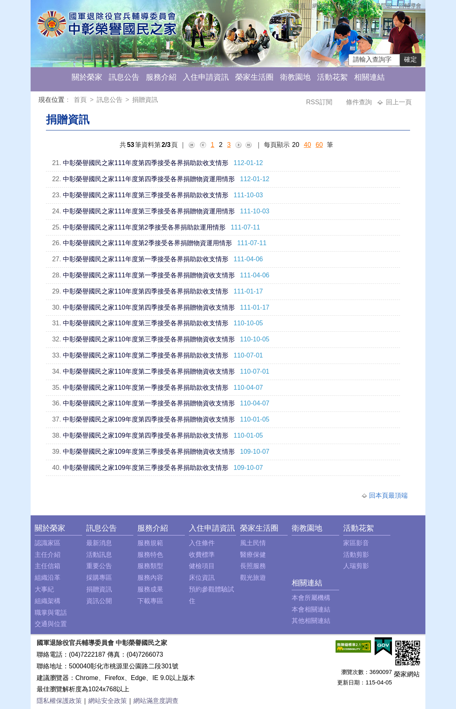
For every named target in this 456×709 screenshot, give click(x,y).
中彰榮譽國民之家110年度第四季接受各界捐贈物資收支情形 (149, 307)
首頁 (81, 99)
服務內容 (150, 577)
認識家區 (47, 543)
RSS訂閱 (320, 102)
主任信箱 (352, 5)
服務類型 (150, 565)
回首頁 (297, 5)
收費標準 (202, 554)
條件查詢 (359, 102)
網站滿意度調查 (155, 700)
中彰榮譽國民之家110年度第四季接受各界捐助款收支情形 (145, 291)
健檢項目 (202, 565)
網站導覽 (323, 5)
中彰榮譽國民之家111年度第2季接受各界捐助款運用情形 (144, 227)
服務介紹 (161, 77)
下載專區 (150, 600)
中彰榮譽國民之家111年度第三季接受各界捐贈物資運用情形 (149, 211)
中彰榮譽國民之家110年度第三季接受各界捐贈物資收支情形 (149, 339)
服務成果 (150, 589)
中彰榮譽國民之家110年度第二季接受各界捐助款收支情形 (145, 355)
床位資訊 (202, 577)
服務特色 (150, 554)
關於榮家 (87, 77)
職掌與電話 (51, 612)
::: (40, 101)
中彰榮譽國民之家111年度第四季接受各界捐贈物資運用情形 (149, 179)
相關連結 (369, 77)
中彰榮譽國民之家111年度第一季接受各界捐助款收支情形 (145, 259)
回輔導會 (410, 5)
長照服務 (253, 565)
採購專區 (99, 577)
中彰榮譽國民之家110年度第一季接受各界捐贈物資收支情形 (149, 403)
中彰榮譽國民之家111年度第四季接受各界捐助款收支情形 (145, 162)
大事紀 (44, 589)
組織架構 (47, 600)
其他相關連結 (311, 620)
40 (307, 144)
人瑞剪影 (356, 565)
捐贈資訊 (145, 99)
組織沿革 (47, 577)
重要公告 (99, 565)
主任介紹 (47, 554)
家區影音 (356, 543)
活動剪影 (356, 554)
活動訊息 (99, 554)
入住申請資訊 (206, 77)
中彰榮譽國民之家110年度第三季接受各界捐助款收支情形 (145, 323)
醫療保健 (253, 554)
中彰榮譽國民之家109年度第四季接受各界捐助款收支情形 (145, 435)
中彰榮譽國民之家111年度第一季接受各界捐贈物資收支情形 (149, 275)
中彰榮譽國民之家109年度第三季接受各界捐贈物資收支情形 (149, 451)
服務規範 (150, 543)
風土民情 (253, 543)
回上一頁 (399, 102)
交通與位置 (51, 623)
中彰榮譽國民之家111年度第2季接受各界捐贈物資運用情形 (147, 243)
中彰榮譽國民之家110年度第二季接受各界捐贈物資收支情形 (149, 371)
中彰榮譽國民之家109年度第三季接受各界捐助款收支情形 (145, 467)
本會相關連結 (311, 609)
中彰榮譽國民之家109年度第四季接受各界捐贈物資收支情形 (149, 419)
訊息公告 (124, 77)
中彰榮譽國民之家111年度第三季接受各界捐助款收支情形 (145, 195)
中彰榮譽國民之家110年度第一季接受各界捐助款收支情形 (145, 387)
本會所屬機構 (311, 597)
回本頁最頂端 (388, 495)
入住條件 (202, 543)
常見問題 (381, 5)
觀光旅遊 (253, 577)
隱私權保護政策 (59, 700)
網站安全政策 (107, 700)
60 (319, 144)
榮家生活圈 (254, 77)
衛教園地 (295, 77)
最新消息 (99, 543)
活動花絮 (332, 77)
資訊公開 (99, 600)
